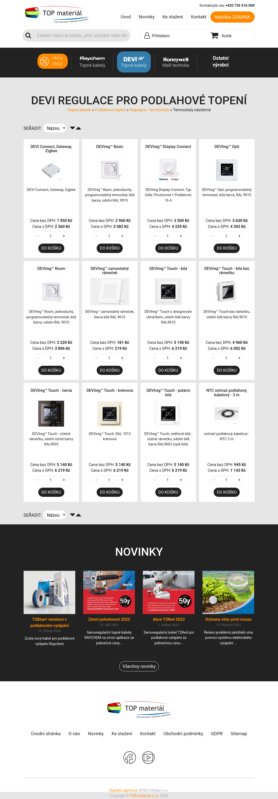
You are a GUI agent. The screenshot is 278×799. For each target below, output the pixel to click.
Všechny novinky (139, 666)
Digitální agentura (123, 791)
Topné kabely (79, 110)
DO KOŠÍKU (51, 248)
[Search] (82, 35)
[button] (174, 36)
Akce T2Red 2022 (169, 619)
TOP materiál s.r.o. (144, 796)
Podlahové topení (110, 110)
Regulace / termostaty (149, 110)
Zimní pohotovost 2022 (109, 619)
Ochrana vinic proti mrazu (228, 619)
